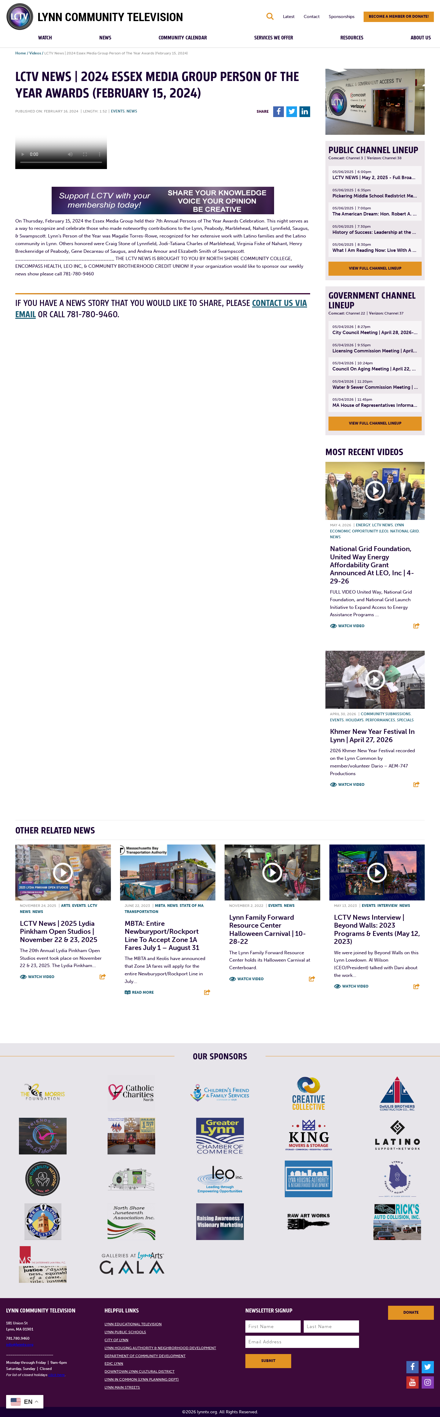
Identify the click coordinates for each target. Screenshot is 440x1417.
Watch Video (351, 626)
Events (118, 111)
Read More (143, 992)
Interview (387, 906)
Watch (45, 38)
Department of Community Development (145, 1356)
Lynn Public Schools (125, 1332)
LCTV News (382, 525)
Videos (35, 53)
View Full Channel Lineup (375, 268)
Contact (312, 16)
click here (56, 1375)
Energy (363, 525)
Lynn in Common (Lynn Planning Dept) (142, 1379)
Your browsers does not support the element (61, 146)
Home (20, 53)
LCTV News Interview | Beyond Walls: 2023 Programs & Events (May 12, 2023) (377, 929)
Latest (289, 16)
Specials (405, 720)
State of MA (192, 906)
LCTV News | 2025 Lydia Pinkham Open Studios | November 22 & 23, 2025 (58, 931)
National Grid (404, 531)
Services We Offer (273, 38)
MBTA (160, 906)
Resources (351, 38)
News (105, 38)
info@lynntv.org (19, 1344)
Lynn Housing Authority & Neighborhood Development (160, 1348)
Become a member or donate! (399, 16)
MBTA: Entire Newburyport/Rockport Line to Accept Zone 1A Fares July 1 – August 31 (162, 935)
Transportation (141, 912)
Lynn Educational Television (133, 1324)
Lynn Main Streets (122, 1387)
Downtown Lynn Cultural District (139, 1371)
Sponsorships (341, 16)
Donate (411, 1312)
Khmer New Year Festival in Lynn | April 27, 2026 (372, 735)
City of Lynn (116, 1340)
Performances (380, 720)
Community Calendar (183, 38)
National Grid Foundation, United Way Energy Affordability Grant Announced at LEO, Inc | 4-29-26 (372, 565)
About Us (421, 38)
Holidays (355, 720)
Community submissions (386, 714)
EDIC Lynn (114, 1363)
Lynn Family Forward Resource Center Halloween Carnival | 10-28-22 (267, 929)
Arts (65, 906)
